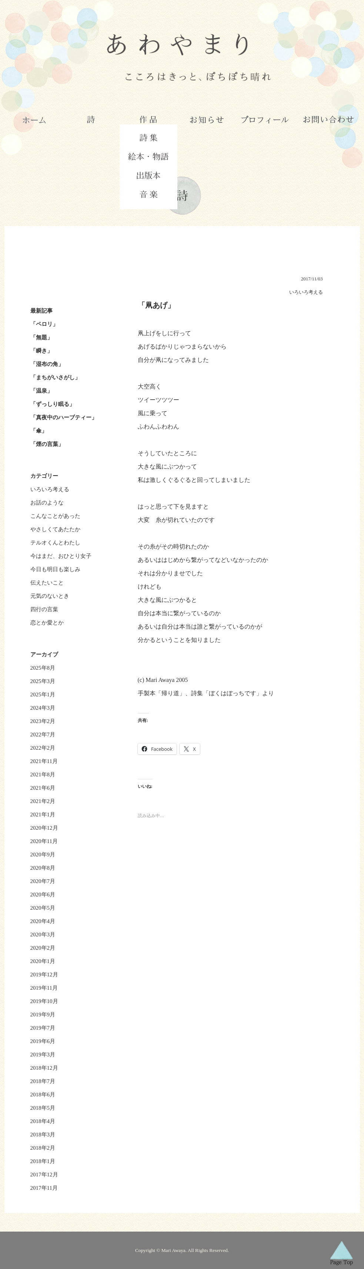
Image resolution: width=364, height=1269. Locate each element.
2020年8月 (43, 868)
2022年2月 (43, 748)
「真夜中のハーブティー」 (63, 417)
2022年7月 (43, 734)
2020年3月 (43, 934)
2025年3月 (43, 681)
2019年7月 (43, 1028)
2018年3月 (43, 1135)
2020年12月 (44, 828)
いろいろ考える (49, 489)
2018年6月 (43, 1095)
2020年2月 (43, 948)
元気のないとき (49, 596)
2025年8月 (43, 668)
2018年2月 (43, 1148)
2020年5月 (43, 908)
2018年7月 (43, 1081)
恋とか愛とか (47, 623)
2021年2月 (43, 801)
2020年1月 (43, 961)
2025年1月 (43, 694)
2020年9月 (43, 854)
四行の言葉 (44, 609)
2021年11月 (44, 761)
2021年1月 (43, 814)
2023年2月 (43, 721)
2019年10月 (44, 1001)
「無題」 (41, 337)
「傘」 (38, 431)
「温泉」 (41, 391)
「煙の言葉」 (47, 444)
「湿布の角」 (47, 364)
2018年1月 (43, 1161)
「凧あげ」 (156, 305)
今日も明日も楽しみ (55, 569)
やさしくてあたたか (55, 529)
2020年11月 (44, 841)
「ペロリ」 (44, 324)
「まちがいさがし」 (55, 377)
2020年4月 (43, 921)
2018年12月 (44, 1068)
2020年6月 (43, 894)
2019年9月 (43, 1014)
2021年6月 (43, 788)
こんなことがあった (55, 516)
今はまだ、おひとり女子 (60, 556)
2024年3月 (43, 708)
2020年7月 (43, 881)
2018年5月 (43, 1108)
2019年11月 (44, 988)
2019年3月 (43, 1055)
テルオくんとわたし (55, 543)
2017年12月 (44, 1175)
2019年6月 (43, 1041)
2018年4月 (43, 1121)
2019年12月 (44, 974)
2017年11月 (44, 1188)
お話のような (47, 503)
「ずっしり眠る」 (52, 404)
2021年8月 (43, 774)
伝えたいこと (47, 583)
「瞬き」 (41, 351)
